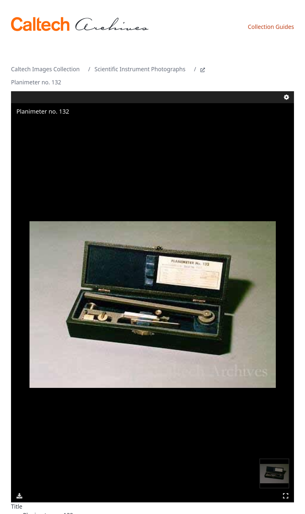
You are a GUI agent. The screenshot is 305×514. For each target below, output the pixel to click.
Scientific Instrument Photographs (139, 69)
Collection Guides (271, 27)
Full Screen (285, 495)
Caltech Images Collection (45, 69)
